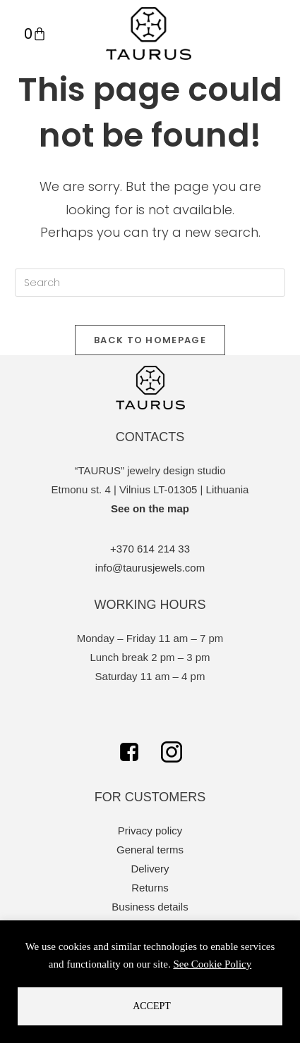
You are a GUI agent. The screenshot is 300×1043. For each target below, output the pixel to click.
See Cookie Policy (212, 964)
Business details (150, 907)
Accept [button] (152, 1006)
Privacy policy (150, 831)
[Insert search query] (150, 283)
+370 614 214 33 (150, 549)
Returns (150, 888)
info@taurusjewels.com (150, 568)
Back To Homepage (150, 340)
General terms (150, 850)
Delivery (150, 869)
